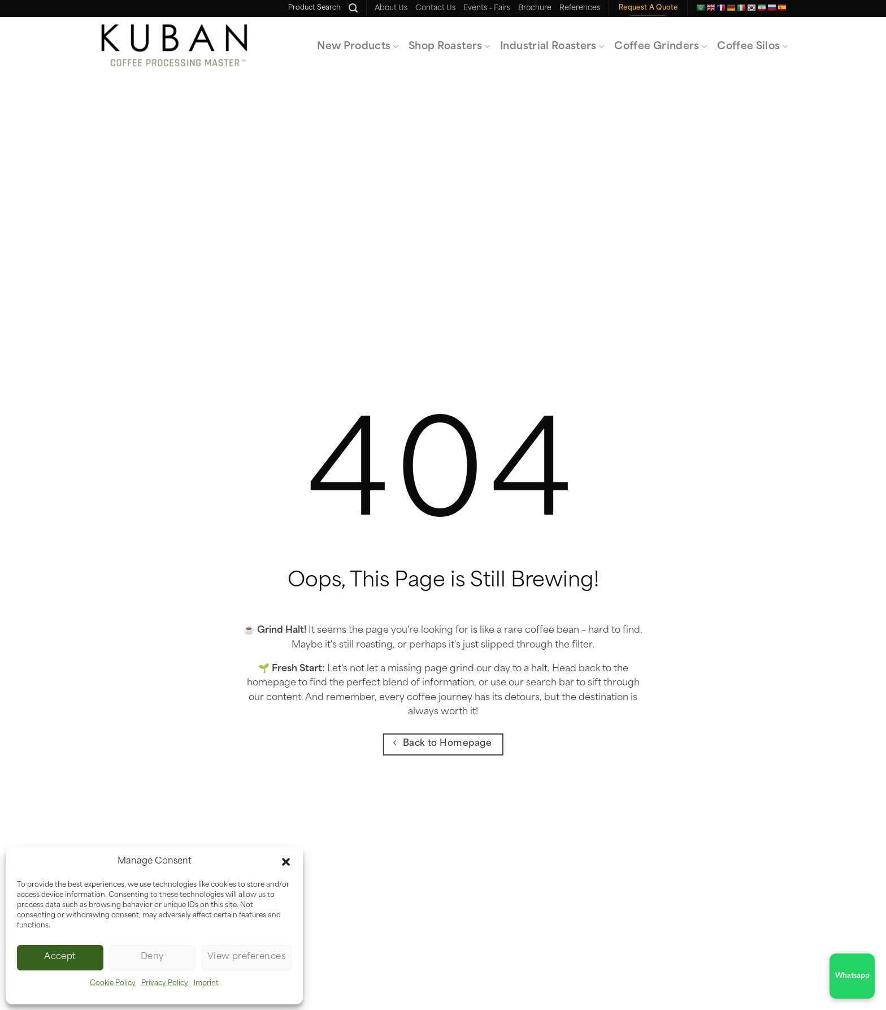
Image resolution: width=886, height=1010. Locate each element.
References (579, 8)
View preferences (246, 957)
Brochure (534, 8)
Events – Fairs (486, 8)
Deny (152, 957)
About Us (391, 8)
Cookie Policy (113, 983)
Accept (60, 957)
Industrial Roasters (552, 46)
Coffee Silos (752, 46)
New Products (357, 46)
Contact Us (435, 8)
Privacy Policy (164, 983)
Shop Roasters (449, 46)
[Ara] (353, 8)
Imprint (206, 983)
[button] (286, 861)
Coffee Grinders (660, 46)
